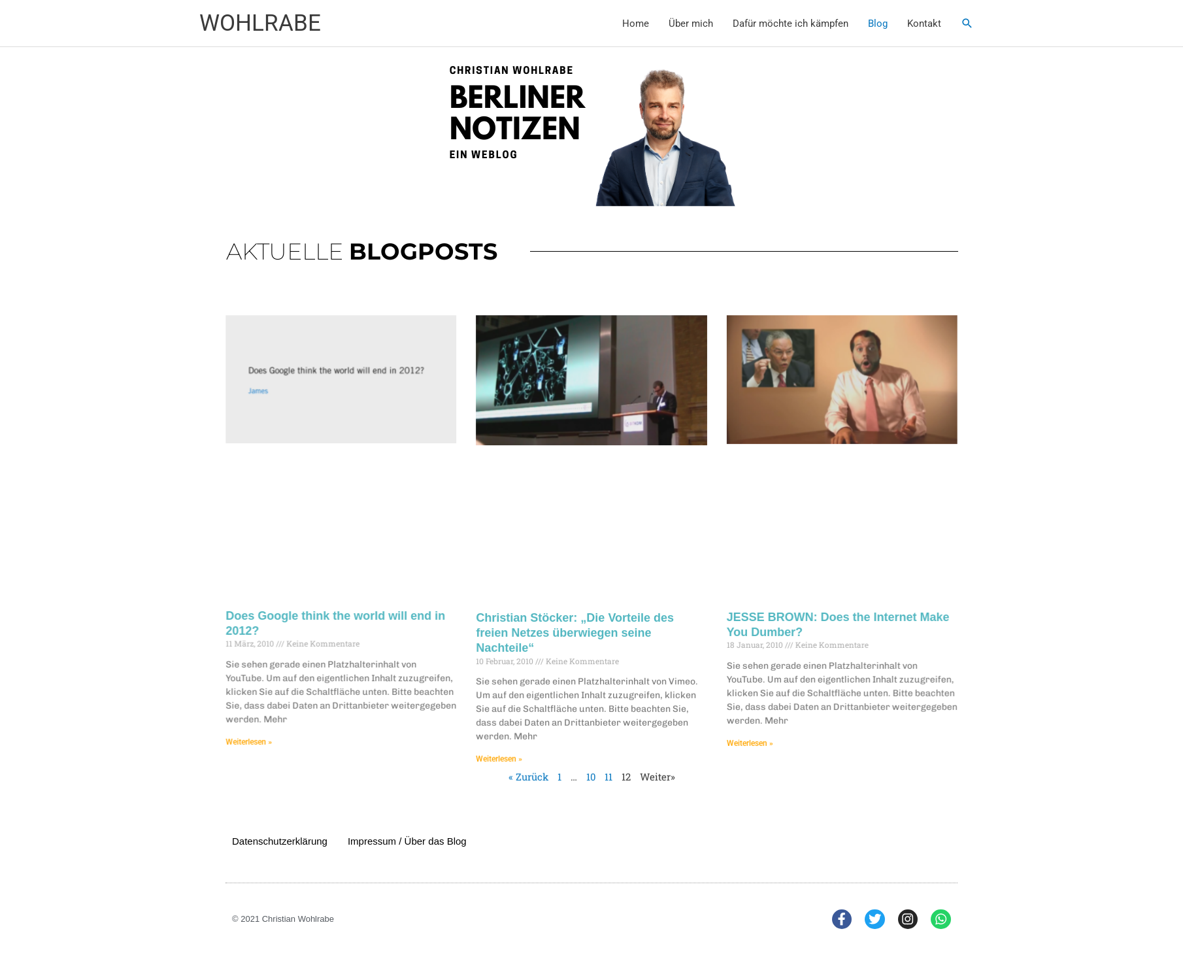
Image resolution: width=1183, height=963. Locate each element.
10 (590, 760)
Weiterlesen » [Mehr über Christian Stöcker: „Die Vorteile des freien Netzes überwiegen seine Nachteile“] (505, 744)
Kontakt (924, 23)
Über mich (691, 23)
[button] (967, 23)
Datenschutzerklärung (279, 841)
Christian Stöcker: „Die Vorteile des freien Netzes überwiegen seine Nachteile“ (575, 627)
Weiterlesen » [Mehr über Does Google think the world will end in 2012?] (274, 728)
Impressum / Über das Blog (407, 841)
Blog (878, 23)
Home (635, 23)
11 (607, 760)
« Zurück (532, 760)
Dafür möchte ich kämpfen (790, 23)
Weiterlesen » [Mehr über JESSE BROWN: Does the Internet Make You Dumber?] (737, 730)
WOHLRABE (260, 23)
